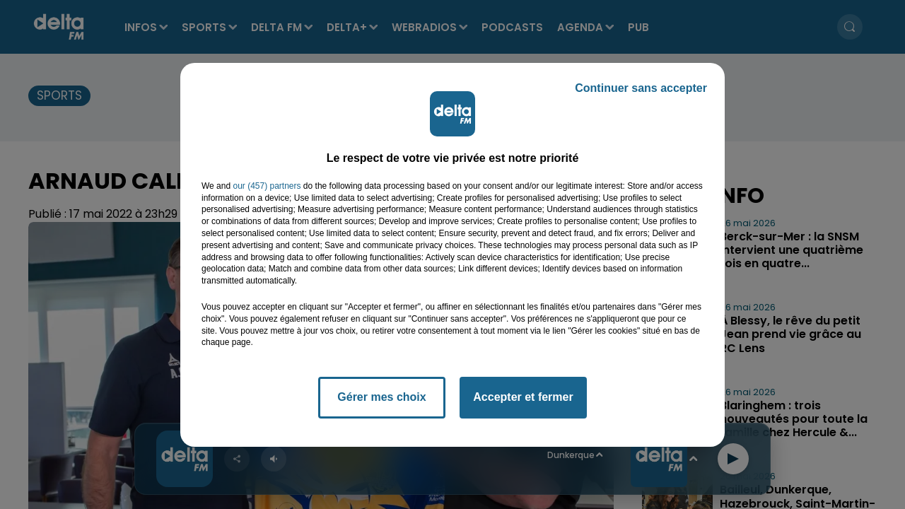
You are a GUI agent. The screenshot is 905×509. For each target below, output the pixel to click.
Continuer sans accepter (641, 88)
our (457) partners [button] (266, 186)
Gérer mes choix (381, 397)
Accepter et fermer (523, 397)
